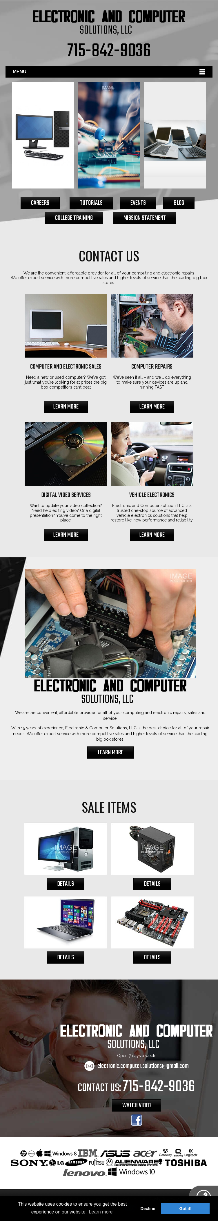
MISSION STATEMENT (144, 218)
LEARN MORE (66, 407)
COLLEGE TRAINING (74, 218)
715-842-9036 (109, 51)
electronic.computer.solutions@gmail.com (143, 1066)
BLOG (179, 203)
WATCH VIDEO (136, 1105)
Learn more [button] (101, 1211)
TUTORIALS (91, 203)
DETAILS (65, 884)
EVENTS (138, 203)
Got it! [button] (185, 1208)
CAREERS (40, 203)
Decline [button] (147, 1208)
